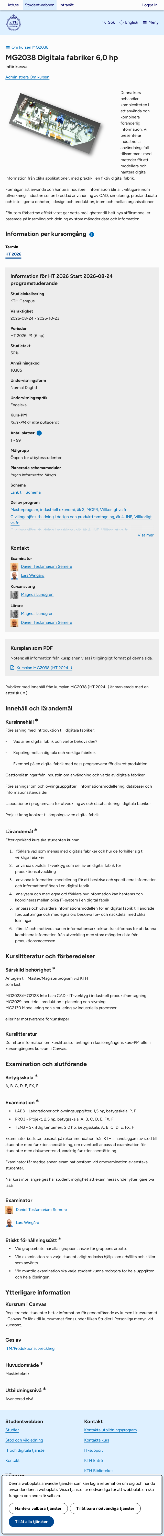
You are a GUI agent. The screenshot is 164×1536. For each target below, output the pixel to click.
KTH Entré (93, 1460)
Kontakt (12, 1460)
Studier (12, 1429)
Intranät (67, 5)
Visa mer (146, 535)
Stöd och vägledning (24, 1440)
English (131, 22)
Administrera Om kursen (27, 77)
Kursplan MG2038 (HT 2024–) (44, 667)
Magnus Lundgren (37, 594)
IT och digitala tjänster (25, 1450)
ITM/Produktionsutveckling (29, 1348)
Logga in (150, 5)
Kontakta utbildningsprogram (110, 1429)
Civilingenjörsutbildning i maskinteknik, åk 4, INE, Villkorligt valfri (69, 530)
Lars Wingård (32, 575)
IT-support (93, 1450)
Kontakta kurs (96, 1440)
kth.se (13, 5)
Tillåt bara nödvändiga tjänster (105, 1508)
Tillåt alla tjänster (31, 1521)
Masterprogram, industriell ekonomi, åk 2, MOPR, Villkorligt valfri (68, 509)
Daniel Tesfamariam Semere (46, 566)
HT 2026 (13, 254)
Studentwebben (39, 5)
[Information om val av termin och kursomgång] (92, 234)
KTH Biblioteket (98, 1470)
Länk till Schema (25, 492)
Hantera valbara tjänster (38, 1508)
